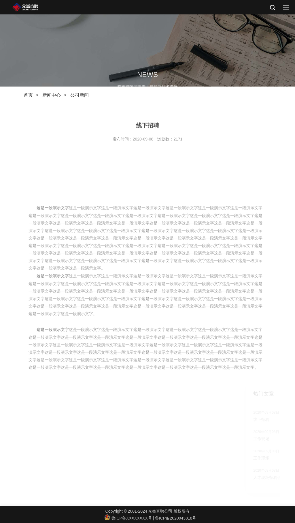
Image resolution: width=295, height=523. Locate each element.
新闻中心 (51, 95)
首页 (28, 95)
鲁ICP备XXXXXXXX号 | (130, 518)
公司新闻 (79, 95)
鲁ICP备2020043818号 (175, 518)
